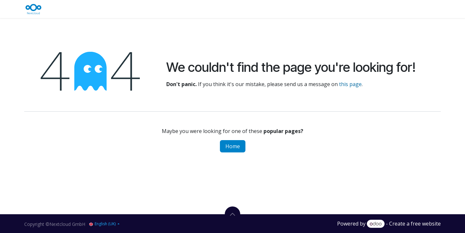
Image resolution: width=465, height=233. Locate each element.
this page (350, 84)
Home (232, 146)
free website (426, 223)
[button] (232, 214)
